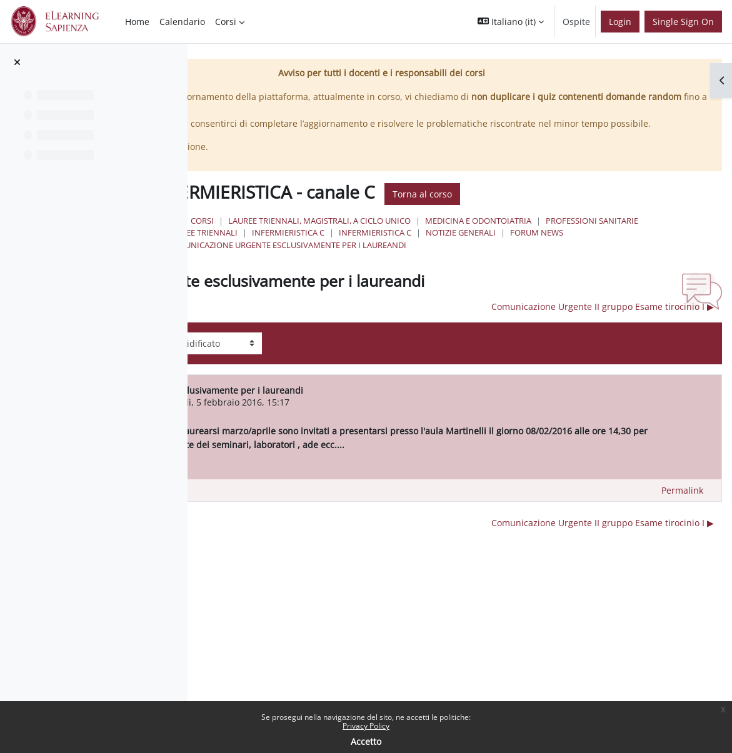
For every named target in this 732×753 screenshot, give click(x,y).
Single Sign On (683, 21)
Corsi (383, 234)
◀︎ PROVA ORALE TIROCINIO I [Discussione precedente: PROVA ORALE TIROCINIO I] (312, 332)
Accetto (366, 741)
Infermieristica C (384, 258)
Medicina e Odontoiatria (401, 246)
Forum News (632, 258)
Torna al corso (603, 207)
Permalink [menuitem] (682, 529)
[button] (510, 21)
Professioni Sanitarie (514, 246)
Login (620, 21)
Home (345, 234)
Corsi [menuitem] (225, 21)
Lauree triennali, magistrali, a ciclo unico (500, 234)
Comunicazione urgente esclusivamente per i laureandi (468, 270)
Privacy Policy (366, 726)
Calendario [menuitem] (182, 21)
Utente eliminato (334, 428)
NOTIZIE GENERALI (556, 258)
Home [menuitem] (137, 21)
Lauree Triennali (610, 246)
